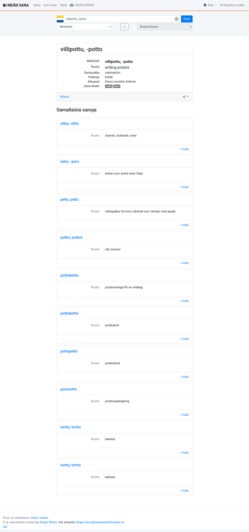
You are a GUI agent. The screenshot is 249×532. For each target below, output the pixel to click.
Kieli (209, 5)
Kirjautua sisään (232, 5)
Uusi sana (50, 5)
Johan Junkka (39, 518)
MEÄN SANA (16, 5)
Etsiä (186, 19)
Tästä (63, 5)
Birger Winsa (48, 522)
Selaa (37, 5)
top (5, 526)
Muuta (65, 96)
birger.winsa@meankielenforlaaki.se (100, 522)
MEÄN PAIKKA (82, 5)
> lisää (184, 149)
